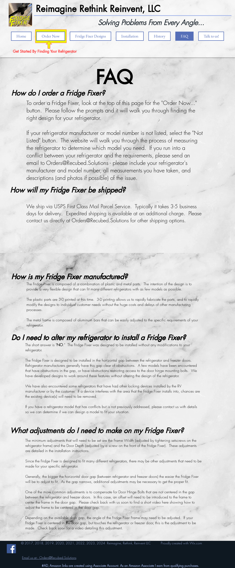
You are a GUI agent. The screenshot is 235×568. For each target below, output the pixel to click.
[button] (130, 36)
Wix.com (196, 543)
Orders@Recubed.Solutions (77, 163)
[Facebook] (11, 548)
